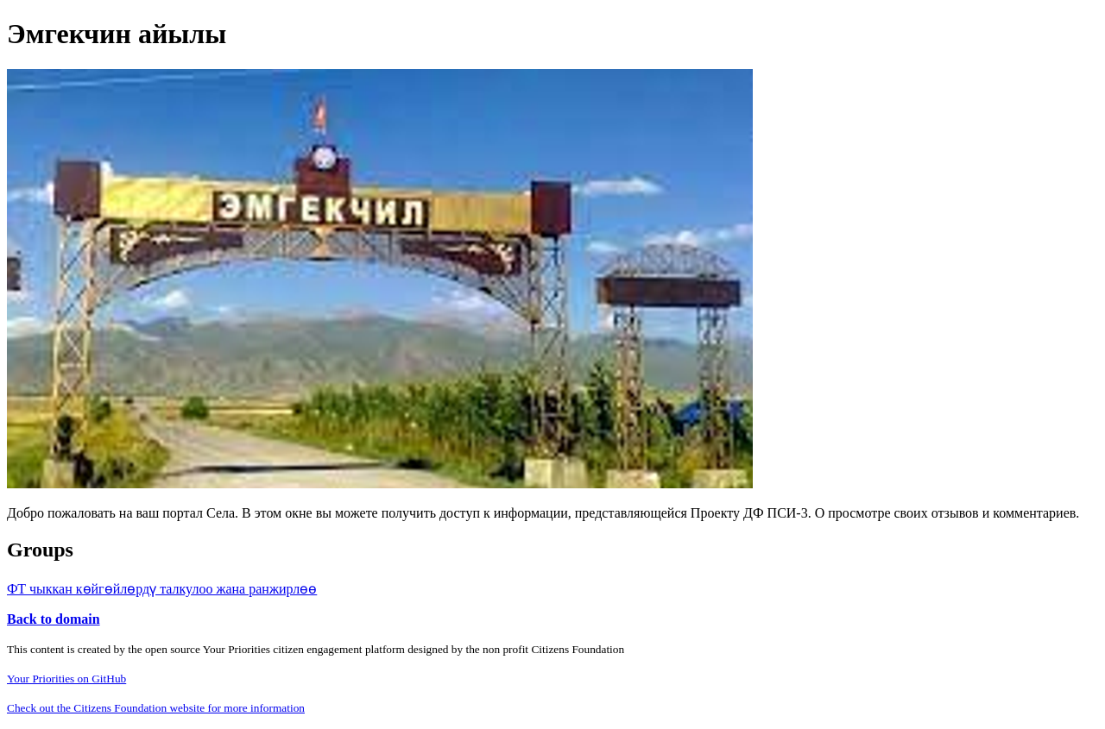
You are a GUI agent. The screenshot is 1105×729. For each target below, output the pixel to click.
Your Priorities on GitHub (66, 678)
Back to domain (53, 619)
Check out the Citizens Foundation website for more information (156, 707)
